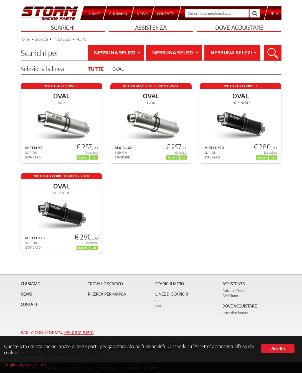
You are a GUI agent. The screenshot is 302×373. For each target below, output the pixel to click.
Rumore (82, 157)
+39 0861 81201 (79, 332)
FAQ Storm (230, 296)
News (26, 294)
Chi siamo (30, 283)
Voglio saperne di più (25, 364)
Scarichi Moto (169, 283)
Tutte (96, 69)
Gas (94, 157)
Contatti (30, 304)
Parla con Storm (233, 291)
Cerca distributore (235, 313)
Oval (118, 69)
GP (157, 301)
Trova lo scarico (105, 283)
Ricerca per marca (107, 294)
